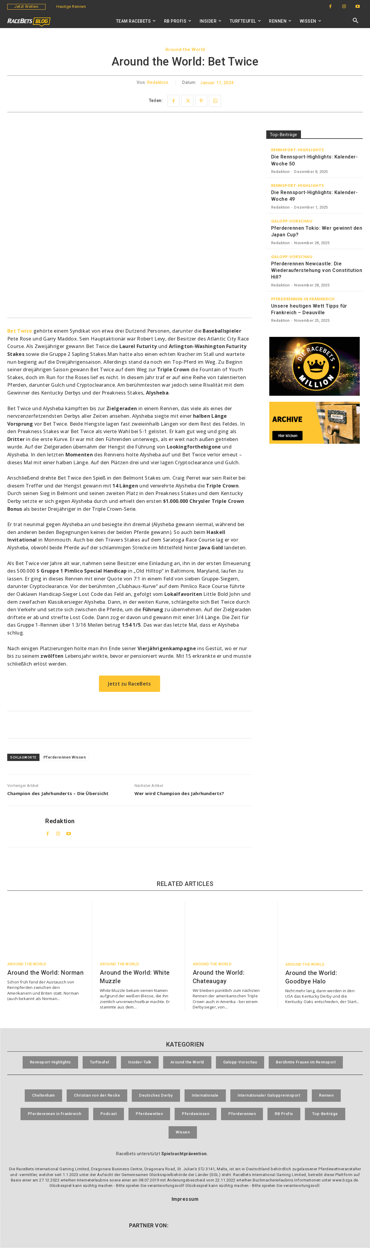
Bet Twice (19, 331)
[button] (355, 21)
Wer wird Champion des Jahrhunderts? (179, 793)
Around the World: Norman (45, 972)
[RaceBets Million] (314, 366)
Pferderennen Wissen (64, 757)
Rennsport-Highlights (297, 150)
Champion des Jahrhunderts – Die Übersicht (58, 793)
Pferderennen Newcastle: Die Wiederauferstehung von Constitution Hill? (316, 270)
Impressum (185, 1204)
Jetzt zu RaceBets (129, 683)
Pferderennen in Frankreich (303, 299)
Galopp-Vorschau (292, 221)
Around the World (185, 49)
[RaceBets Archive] (314, 423)
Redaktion (158, 82)
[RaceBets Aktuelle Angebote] (129, 724)
